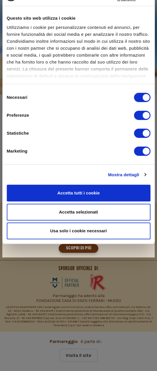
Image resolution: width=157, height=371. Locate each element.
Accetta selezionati (78, 211)
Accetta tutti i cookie (78, 192)
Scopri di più (78, 248)
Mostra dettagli (123, 174)
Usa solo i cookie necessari (78, 230)
